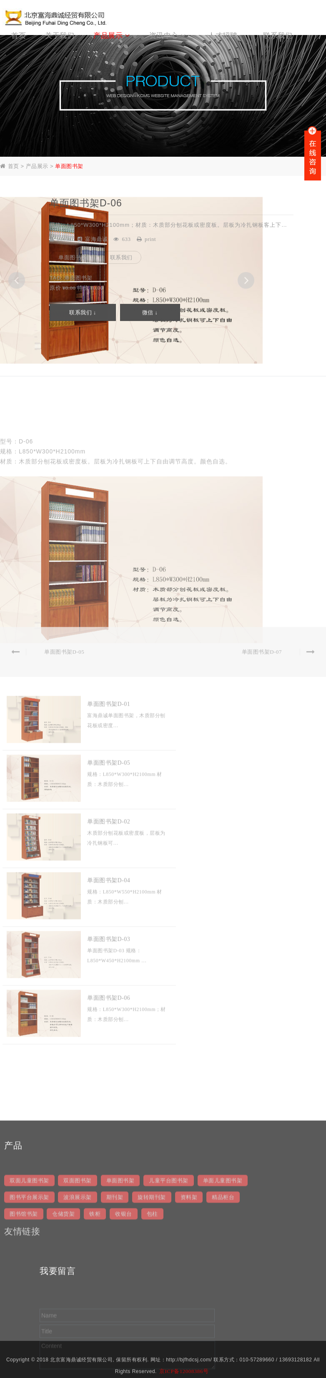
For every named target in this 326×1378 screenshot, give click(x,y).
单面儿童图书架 (223, 1285)
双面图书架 (77, 1285)
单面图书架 (69, 167)
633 (126, 239)
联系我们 (121, 258)
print (150, 239)
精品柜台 (223, 1301)
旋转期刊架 (152, 1301)
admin (64, 239)
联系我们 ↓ (82, 313)
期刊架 (114, 1301)
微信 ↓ (150, 313)
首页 (13, 167)
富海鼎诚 (96, 239)
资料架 (189, 1301)
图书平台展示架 (29, 1301)
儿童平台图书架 (168, 1285)
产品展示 (37, 167)
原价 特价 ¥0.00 (76, 288)
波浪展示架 (77, 1301)
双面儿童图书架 (29, 1285)
